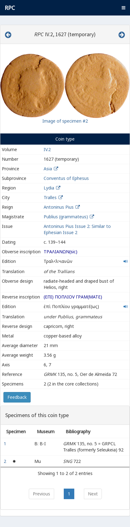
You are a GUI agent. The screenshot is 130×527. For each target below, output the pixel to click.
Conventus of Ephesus (66, 178)
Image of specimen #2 (65, 121)
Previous (41, 494)
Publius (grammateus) (66, 217)
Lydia (49, 188)
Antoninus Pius (59, 207)
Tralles (50, 197)
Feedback (17, 397)
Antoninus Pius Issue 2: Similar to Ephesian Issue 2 (77, 229)
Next (93, 494)
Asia (48, 169)
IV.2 (47, 149)
